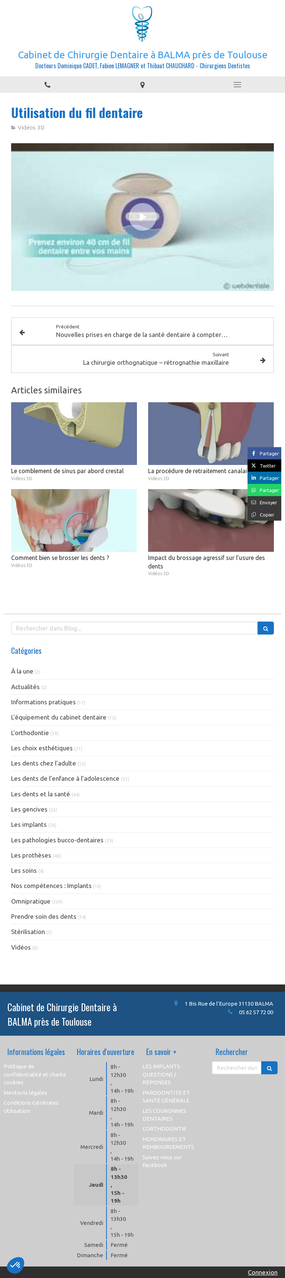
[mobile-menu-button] (237, 84)
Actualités (25, 686)
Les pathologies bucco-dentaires (57, 839)
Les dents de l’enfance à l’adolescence (65, 778)
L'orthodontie (30, 732)
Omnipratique (30, 901)
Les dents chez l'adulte (43, 763)
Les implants (29, 824)
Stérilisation (28, 931)
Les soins (24, 870)
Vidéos (21, 947)
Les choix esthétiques (42, 747)
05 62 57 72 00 (256, 1012)
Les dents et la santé (40, 793)
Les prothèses (31, 855)
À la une (22, 671)
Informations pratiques (43, 701)
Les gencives (29, 809)
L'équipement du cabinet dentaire (59, 717)
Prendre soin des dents (43, 916)
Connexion (263, 1272)
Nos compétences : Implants (51, 885)
